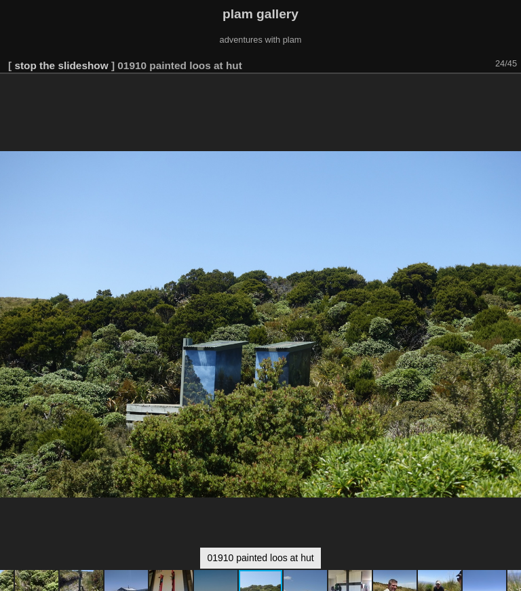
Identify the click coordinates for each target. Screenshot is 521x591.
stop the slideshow (61, 65)
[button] (509, 93)
